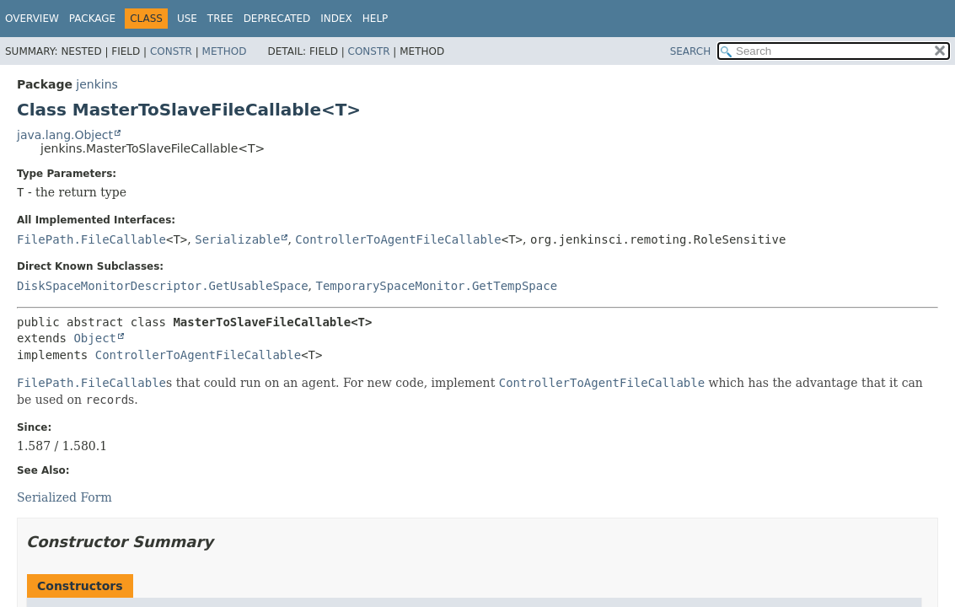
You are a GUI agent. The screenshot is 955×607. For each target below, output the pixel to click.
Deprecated (277, 18)
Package (92, 18)
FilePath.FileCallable (91, 239)
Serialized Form (64, 497)
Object (94, 338)
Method (224, 51)
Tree (220, 18)
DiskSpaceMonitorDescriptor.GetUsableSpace (162, 286)
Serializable (237, 239)
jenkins (97, 84)
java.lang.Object (65, 135)
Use (187, 18)
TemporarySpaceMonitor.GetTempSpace (436, 286)
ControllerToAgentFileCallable (398, 239)
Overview (32, 18)
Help (375, 18)
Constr (171, 51)
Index (336, 18)
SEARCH (690, 51)
